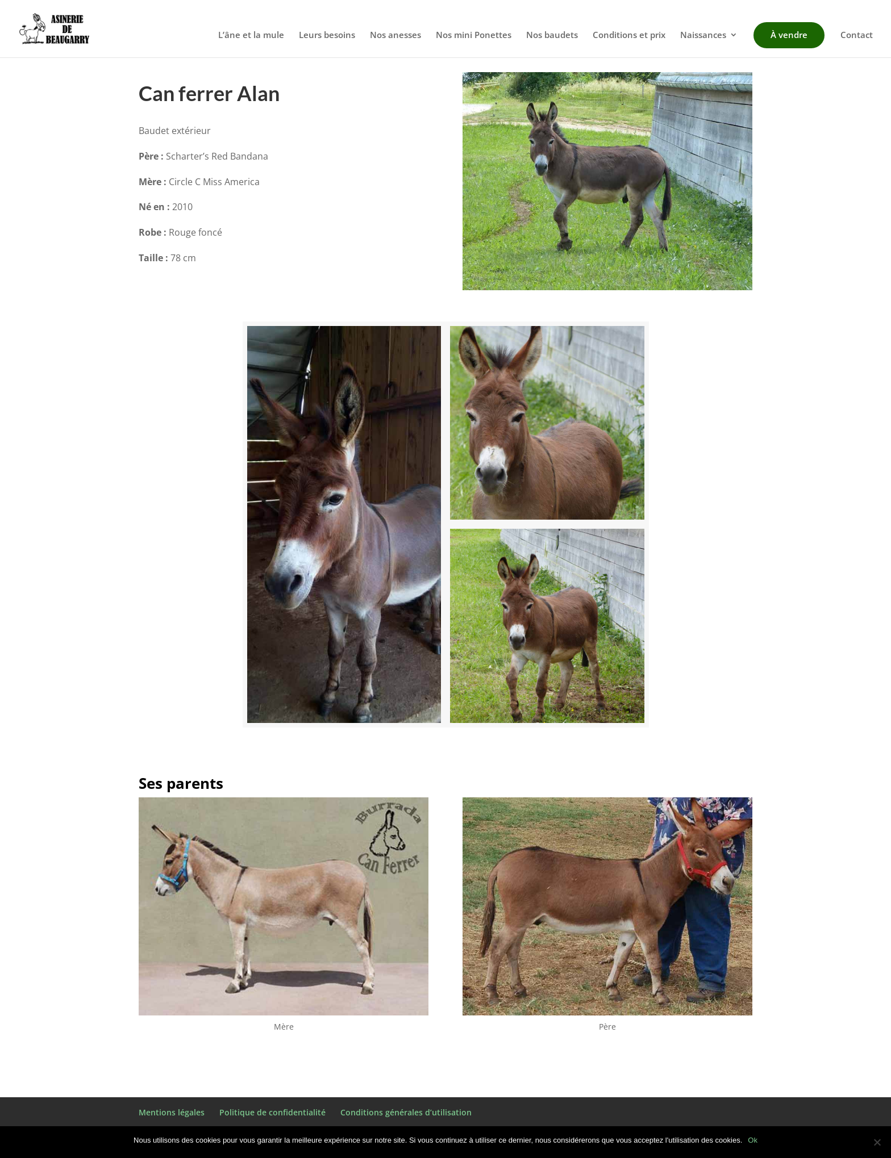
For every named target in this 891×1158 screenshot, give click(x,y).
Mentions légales (172, 1112)
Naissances (703, 35)
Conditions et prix (629, 35)
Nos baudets (552, 35)
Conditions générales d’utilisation (406, 1112)
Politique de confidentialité (272, 1112)
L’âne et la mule (251, 35)
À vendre (789, 34)
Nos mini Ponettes (473, 35)
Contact (856, 35)
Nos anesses (395, 35)
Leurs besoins (327, 35)
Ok (752, 1140)
